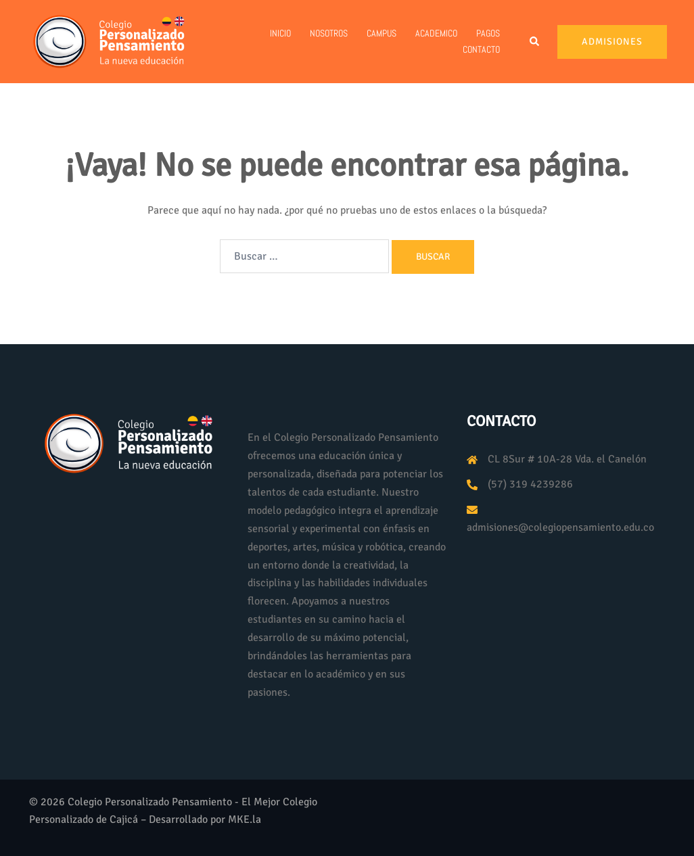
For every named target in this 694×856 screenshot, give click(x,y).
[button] (535, 42)
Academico (436, 33)
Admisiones (612, 41)
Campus (381, 33)
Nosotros (329, 33)
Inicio (280, 33)
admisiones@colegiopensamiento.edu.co (560, 527)
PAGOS (488, 33)
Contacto (481, 49)
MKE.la (244, 819)
